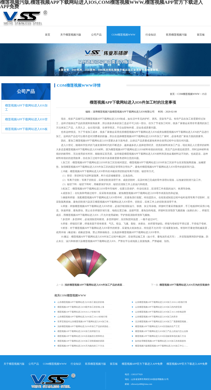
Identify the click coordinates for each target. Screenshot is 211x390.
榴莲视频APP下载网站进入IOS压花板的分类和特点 (80, 336)
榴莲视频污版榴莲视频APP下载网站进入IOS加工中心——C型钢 (162, 346)
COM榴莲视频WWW (123, 34)
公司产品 (96, 34)
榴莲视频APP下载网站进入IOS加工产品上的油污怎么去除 (161, 331)
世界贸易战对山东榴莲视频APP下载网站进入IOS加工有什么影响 (84, 321)
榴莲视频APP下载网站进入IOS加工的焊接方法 (78, 331)
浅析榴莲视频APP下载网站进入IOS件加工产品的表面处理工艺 (98, 285)
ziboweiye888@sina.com (141, 384)
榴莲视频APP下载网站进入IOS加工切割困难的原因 (80, 341)
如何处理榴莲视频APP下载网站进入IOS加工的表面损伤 (160, 341)
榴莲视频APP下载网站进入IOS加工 (26, 107)
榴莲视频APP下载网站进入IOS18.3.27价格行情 (78, 312)
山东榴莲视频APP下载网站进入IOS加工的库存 (156, 316)
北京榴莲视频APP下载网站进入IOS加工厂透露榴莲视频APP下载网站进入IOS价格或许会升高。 (162, 321)
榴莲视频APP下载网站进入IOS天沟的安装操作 (184, 285)
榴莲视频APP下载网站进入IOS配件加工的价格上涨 (80, 307)
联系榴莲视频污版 (176, 34)
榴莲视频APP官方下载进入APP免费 (142, 363)
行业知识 (151, 34)
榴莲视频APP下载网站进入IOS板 (26, 129)
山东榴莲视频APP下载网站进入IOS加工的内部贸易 (158, 307)
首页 (47, 34)
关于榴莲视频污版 (70, 34)
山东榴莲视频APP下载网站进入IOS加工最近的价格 (80, 302)
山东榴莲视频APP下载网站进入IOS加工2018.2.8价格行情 (161, 302)
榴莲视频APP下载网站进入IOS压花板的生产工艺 (157, 326)
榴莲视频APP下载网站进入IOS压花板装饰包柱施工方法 (160, 336)
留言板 (201, 34)
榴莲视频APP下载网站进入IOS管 (26, 119)
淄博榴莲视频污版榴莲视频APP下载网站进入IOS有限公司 (124, 111)
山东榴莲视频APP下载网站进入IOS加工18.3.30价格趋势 (160, 312)
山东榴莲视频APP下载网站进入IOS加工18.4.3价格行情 (82, 316)
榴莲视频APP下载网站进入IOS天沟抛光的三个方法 (80, 346)
